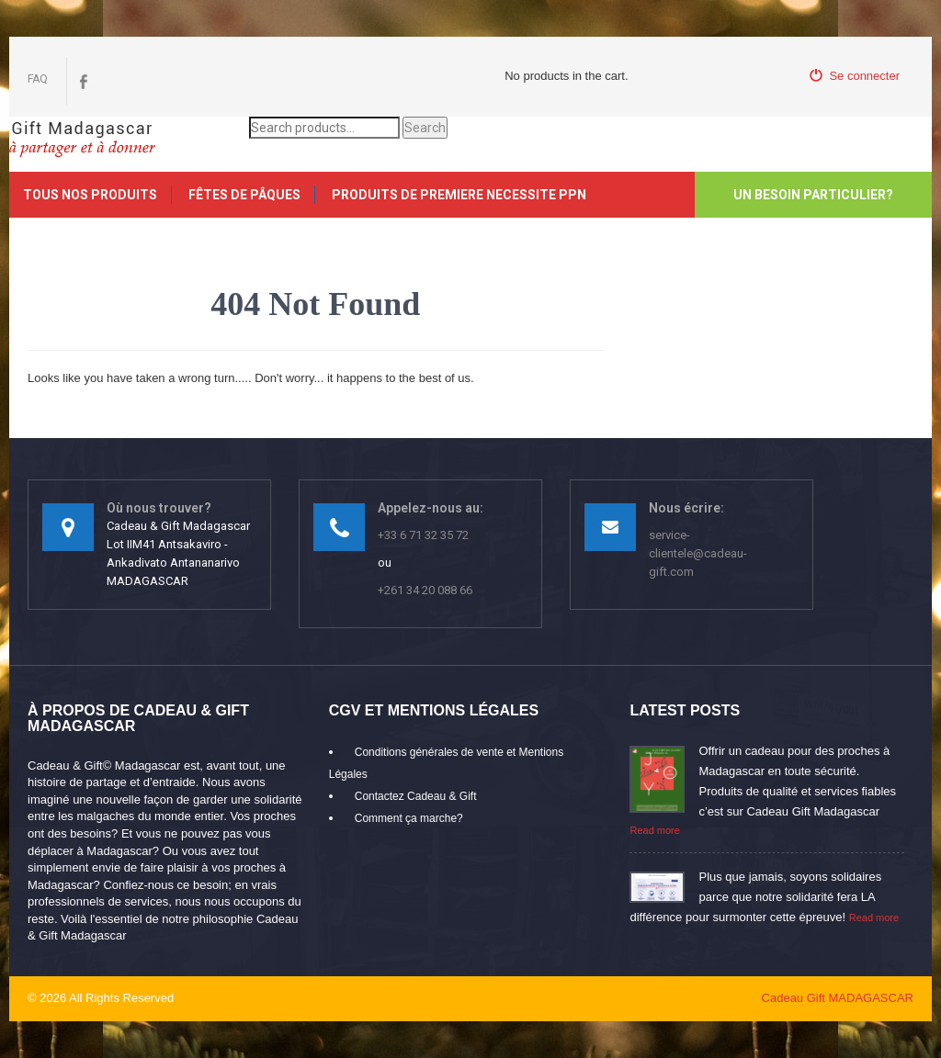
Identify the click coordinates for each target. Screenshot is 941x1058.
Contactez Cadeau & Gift (416, 796)
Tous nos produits (90, 194)
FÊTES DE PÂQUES (244, 194)
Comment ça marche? (409, 818)
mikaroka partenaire (244, 998)
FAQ (38, 78)
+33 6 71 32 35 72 (423, 535)
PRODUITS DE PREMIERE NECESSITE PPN (459, 194)
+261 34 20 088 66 (425, 590)
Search (425, 127)
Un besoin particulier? (813, 194)
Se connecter (855, 76)
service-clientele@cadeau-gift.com (698, 553)
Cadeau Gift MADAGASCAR (837, 998)
